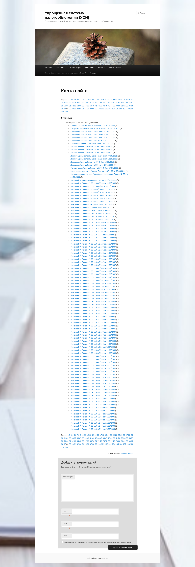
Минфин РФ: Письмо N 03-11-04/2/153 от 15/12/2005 (93, 271)
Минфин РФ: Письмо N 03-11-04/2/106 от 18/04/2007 (93, 229)
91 (75, 109)
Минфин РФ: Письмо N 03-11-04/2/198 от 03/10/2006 (93, 344)
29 (132, 100)
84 (130, 106)
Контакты (101, 67)
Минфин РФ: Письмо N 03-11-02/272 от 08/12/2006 (92, 216)
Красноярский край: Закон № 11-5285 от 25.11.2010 (93, 134)
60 (67, 106)
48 (109, 103)
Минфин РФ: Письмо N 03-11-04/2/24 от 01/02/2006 (93, 399)
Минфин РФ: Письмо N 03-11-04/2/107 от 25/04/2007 (93, 232)
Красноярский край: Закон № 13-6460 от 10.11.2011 (93, 138)
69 (91, 106)
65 (80, 106)
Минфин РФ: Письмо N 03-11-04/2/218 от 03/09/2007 (93, 380)
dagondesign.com (127, 453)
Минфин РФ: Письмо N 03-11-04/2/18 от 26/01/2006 (93, 317)
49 (111, 103)
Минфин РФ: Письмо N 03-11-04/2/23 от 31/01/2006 (93, 386)
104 (113, 109)
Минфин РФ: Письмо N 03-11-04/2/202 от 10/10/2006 (93, 353)
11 (85, 100)
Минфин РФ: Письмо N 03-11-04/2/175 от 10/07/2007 (93, 311)
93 (80, 109)
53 (122, 103)
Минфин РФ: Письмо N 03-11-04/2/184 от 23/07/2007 (93, 323)
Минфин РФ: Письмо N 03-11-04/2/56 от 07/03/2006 (93, 417)
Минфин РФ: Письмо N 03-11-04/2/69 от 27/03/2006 (93, 429)
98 (93, 109)
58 (62, 106)
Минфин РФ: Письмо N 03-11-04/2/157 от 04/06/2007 (93, 280)
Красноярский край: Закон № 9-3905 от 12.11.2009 (92, 141)
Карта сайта (90, 67)
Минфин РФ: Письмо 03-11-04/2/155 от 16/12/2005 (92, 195)
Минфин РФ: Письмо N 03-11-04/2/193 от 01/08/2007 (93, 338)
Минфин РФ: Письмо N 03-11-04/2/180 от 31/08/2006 (93, 320)
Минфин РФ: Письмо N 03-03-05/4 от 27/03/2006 (91, 207)
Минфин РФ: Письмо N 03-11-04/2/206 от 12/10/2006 (93, 362)
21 (111, 100)
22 (114, 100)
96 (88, 109)
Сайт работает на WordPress (97, 558)
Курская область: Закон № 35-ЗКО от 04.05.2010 (92, 147)
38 (83, 103)
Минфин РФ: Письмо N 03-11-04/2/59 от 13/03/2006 (93, 420)
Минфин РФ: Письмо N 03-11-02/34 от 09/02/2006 (92, 220)
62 (73, 106)
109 (131, 109)
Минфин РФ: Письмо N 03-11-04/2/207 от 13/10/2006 (93, 368)
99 (96, 109)
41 (91, 103)
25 (121, 100)
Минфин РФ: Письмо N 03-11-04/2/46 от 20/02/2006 (93, 414)
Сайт (65, 536)
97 (91, 109)
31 (65, 103)
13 (90, 100)
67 (86, 106)
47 (106, 103)
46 (104, 103)
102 (106, 109)
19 (106, 100)
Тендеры (93, 73)
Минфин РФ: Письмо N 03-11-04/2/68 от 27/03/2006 (93, 426)
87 (65, 109)
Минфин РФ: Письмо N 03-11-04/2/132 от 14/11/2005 (93, 253)
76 (109, 106)
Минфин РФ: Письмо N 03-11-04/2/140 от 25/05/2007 (93, 265)
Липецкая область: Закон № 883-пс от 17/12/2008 (92, 165)
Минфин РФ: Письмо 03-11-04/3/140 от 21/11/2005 (92, 201)
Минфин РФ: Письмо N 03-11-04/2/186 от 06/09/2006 (93, 326)
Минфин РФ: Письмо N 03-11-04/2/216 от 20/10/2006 (93, 377)
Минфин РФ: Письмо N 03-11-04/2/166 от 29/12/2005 (93, 301)
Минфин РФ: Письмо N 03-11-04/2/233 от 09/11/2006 (93, 392)
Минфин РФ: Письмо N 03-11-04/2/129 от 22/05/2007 (93, 244)
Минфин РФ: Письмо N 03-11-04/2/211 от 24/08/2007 (93, 374)
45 (101, 103)
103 (110, 109)
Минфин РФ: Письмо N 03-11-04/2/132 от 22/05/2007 (93, 256)
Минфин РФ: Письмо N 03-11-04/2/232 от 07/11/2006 (93, 389)
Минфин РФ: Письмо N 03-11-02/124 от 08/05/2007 (92, 213)
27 (127, 100)
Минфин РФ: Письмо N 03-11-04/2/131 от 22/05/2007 (93, 250)
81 (122, 106)
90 (73, 109)
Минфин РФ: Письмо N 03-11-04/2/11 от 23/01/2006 (93, 235)
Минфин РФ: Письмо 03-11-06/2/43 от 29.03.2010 (92, 204)
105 (117, 109)
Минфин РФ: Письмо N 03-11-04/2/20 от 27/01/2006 (93, 347)
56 (130, 103)
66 (83, 106)
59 (65, 106)
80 (119, 106)
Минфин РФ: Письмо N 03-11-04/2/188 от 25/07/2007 (93, 332)
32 (67, 103)
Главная (48, 67)
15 (96, 100)
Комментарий (68, 477)
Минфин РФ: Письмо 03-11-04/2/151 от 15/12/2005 (92, 192)
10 (82, 100)
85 (132, 106)
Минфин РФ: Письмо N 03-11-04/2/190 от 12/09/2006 (93, 335)
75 (106, 106)
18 (103, 100)
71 (96, 106)
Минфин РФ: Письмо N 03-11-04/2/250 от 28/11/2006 (93, 402)
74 (104, 106)
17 (101, 100)
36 (78, 103)
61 (70, 106)
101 (102, 109)
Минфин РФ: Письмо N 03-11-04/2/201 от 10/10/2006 (93, 350)
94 (83, 109)
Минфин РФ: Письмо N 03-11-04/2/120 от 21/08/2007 (93, 241)
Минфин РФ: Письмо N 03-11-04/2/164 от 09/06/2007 (93, 298)
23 (116, 100)
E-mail (66, 524)
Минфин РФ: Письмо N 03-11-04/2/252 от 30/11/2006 (93, 405)
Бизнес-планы (60, 67)
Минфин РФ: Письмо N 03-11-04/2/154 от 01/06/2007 (93, 274)
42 (93, 103)
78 (114, 106)
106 (120, 109)
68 (88, 106)
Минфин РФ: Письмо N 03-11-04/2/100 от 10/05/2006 (93, 222)
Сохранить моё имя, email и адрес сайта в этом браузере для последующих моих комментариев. (97, 542)
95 (86, 109)
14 (93, 100)
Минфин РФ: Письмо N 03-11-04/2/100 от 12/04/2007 (93, 225)
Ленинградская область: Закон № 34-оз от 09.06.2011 (94, 156)
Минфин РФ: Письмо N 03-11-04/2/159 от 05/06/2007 (93, 286)
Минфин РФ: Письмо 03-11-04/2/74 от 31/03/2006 (92, 198)
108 (128, 109)
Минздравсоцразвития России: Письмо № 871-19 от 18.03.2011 (98, 171)
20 (108, 100)
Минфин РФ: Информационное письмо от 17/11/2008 (94, 180)
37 (80, 103)
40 (88, 103)
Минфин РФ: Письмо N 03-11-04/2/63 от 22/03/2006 (93, 423)
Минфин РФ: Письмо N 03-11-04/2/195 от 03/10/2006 (93, 341)
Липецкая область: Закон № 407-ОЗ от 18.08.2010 (92, 162)
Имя (66, 511)
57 (132, 103)
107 (124, 109)
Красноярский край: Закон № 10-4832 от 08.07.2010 (93, 131)
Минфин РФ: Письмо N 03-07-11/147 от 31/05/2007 (92, 210)
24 (119, 100)
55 (127, 103)
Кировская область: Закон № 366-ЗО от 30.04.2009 (93, 125)
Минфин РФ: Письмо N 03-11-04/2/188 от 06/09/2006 (93, 329)
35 (75, 103)
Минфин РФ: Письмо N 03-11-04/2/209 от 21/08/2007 (93, 371)
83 (127, 106)
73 (101, 106)
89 (70, 109)
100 (99, 109)
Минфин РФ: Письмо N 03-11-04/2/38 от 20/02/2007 (93, 408)
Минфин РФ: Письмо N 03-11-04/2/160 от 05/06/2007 (93, 292)
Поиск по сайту (115, 67)
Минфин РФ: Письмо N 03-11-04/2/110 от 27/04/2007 (93, 238)
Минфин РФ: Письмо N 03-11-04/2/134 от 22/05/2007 (93, 259)
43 (96, 103)
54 (124, 103)
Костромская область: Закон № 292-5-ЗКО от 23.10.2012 (95, 128)
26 (124, 100)
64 (78, 106)
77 (111, 106)
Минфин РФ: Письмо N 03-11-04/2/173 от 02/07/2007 (93, 308)
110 (62, 112)
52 (119, 103)
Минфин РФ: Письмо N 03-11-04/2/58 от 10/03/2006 (93, 186)
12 (88, 100)
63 (75, 106)
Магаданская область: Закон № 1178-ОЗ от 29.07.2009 (94, 168)
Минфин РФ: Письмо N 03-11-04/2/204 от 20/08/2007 (93, 356)
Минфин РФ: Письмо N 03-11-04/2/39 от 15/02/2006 (93, 411)
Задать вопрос (75, 67)
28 (129, 100)
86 (62, 109)
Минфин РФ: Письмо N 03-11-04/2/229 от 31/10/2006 (93, 383)
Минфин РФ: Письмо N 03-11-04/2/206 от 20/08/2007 (93, 365)
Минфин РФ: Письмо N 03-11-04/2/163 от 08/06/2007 (93, 295)
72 (99, 106)
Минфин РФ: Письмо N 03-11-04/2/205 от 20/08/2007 (93, 359)
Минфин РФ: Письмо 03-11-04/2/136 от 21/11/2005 (92, 189)
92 (78, 109)
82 (124, 106)
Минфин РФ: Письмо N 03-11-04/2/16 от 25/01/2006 (93, 289)
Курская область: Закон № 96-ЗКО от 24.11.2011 (92, 153)
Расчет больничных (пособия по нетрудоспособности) (65, 73)
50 (114, 103)
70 (93, 106)
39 (86, 103)
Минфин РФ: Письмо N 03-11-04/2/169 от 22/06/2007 (93, 304)
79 (117, 106)
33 (70, 103)
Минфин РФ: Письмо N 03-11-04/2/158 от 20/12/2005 (93, 283)
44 (99, 103)
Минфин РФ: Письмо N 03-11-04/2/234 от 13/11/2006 (93, 395)
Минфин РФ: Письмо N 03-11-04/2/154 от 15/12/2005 (93, 277)
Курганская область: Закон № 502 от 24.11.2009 (91, 144)
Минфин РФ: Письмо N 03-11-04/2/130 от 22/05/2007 (93, 247)
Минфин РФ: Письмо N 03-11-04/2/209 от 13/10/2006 (93, 183)
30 (62, 103)
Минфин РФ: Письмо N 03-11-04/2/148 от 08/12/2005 (93, 268)
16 (98, 100)
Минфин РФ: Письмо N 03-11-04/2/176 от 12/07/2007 (93, 314)
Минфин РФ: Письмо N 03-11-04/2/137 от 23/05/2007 (93, 262)
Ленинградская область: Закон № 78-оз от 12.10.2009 (94, 159)
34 (73, 103)
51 (117, 103)
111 (66, 112)
